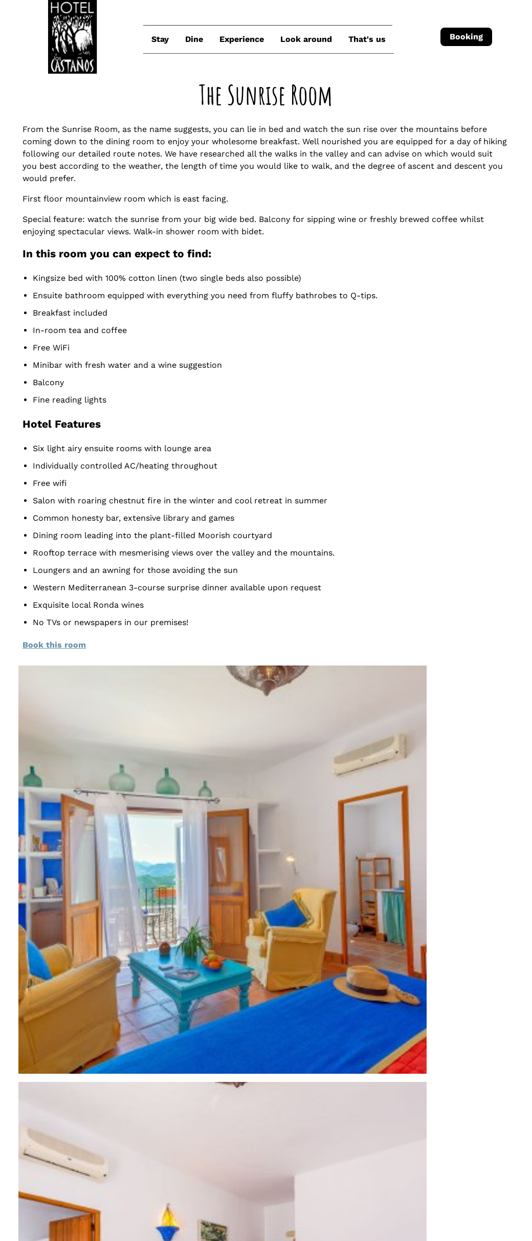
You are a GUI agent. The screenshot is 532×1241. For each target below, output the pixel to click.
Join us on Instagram (232, 1103)
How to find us (229, 1083)
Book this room (101, 678)
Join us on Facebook (231, 1123)
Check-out (226, 1185)
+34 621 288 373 (232, 1062)
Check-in (25, 1185)
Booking (463, 36)
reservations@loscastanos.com (263, 1042)
